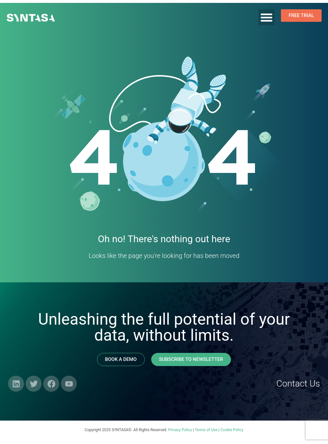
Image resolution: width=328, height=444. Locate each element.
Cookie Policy (231, 430)
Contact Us (298, 383)
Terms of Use (206, 430)
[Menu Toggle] (266, 17)
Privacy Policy (180, 430)
